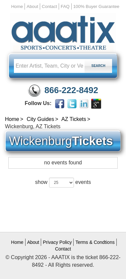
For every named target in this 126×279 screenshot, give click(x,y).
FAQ (65, 6)
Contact (49, 6)
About (32, 6)
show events (63, 183)
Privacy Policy (57, 242)
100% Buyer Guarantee (96, 6)
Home (17, 6)
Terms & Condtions (94, 242)
